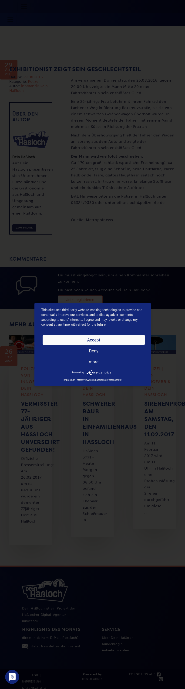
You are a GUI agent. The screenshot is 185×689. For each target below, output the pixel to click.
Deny (93, 350)
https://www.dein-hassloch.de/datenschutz (99, 380)
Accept (93, 340)
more (94, 361)
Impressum (69, 380)
